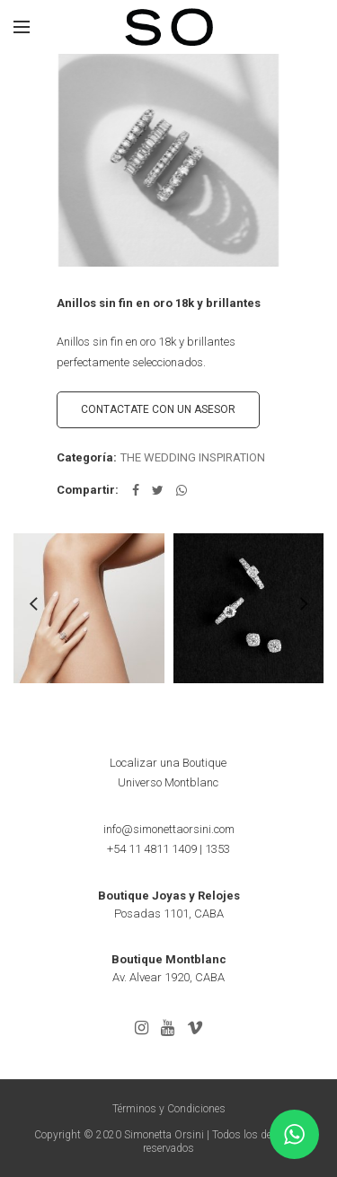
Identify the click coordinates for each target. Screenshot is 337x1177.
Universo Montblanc (168, 782)
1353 (217, 849)
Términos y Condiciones (169, 1108)
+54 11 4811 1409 (152, 849)
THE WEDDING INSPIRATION (192, 457)
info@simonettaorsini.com (169, 829)
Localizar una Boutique (168, 762)
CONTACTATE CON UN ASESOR (158, 409)
